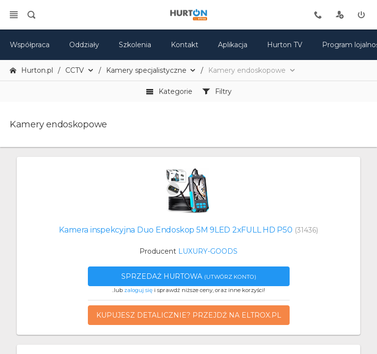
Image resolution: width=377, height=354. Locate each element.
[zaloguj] (361, 14)
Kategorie (169, 91)
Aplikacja (232, 44)
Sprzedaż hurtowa (188, 276)
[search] (31, 15)
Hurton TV (284, 44)
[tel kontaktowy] (318, 14)
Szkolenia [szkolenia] (135, 44)
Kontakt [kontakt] (184, 44)
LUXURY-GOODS (208, 251)
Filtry (217, 91)
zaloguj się (138, 290)
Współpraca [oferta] (30, 44)
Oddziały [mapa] (84, 44)
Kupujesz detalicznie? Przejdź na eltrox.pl (188, 315)
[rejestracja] (339, 14)
